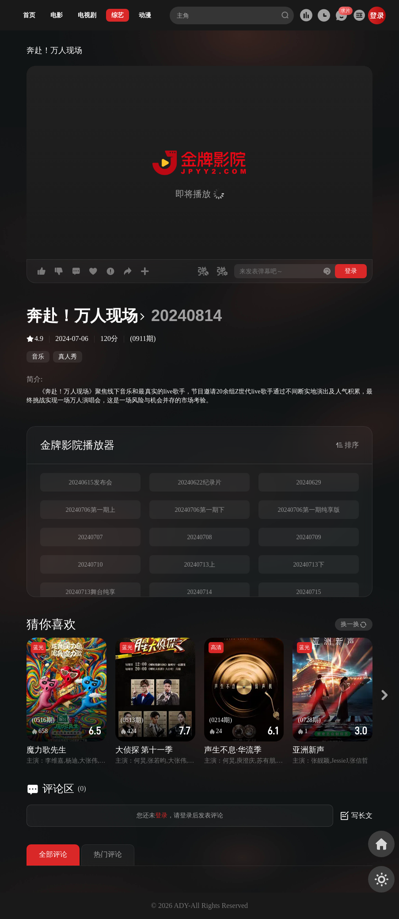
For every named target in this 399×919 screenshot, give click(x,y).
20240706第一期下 (199, 510)
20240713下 (308, 564)
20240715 (308, 592)
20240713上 (199, 564)
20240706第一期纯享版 (309, 510)
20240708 (199, 537)
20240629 (308, 482)
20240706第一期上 (90, 510)
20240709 (308, 537)
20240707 (90, 537)
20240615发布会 (90, 482)
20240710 (90, 564)
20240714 (199, 592)
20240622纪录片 (199, 482)
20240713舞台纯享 (90, 592)
